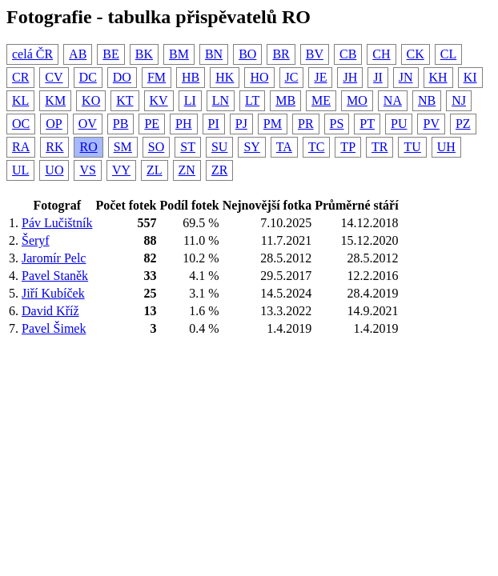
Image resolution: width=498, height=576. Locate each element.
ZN (187, 170)
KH (438, 77)
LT (252, 100)
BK (144, 54)
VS (87, 170)
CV (53, 77)
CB (347, 54)
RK (54, 147)
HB (190, 77)
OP (54, 123)
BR (280, 54)
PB (121, 123)
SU (219, 147)
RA (21, 147)
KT (124, 100)
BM (179, 54)
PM (272, 123)
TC (316, 147)
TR (379, 147)
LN (220, 100)
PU (399, 123)
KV (159, 100)
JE (320, 77)
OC (21, 123)
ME (321, 100)
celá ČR (32, 54)
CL (448, 54)
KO (91, 100)
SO (156, 147)
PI (213, 123)
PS (337, 123)
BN (214, 54)
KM (55, 100)
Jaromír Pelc (54, 258)
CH (381, 54)
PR (306, 123)
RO (88, 147)
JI (378, 77)
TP (347, 147)
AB (77, 54)
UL (20, 170)
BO (247, 54)
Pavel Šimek (54, 328)
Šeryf (36, 240)
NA (393, 100)
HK (224, 77)
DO (122, 77)
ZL (155, 170)
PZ (463, 123)
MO (357, 100)
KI (470, 77)
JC (292, 77)
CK (415, 54)
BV (314, 54)
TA (284, 147)
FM (156, 77)
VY (121, 170)
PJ (241, 123)
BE (110, 54)
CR (20, 77)
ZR (219, 170)
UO (54, 170)
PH (183, 123)
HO (259, 77)
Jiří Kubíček (53, 293)
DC (88, 77)
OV (87, 123)
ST (187, 147)
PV (431, 123)
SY (251, 147)
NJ (459, 100)
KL (20, 100)
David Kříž (50, 311)
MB (285, 100)
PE (151, 123)
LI (190, 100)
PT (367, 123)
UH (446, 147)
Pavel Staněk (55, 275)
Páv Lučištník (57, 223)
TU (412, 147)
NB (427, 100)
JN (406, 77)
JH (350, 77)
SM (123, 147)
